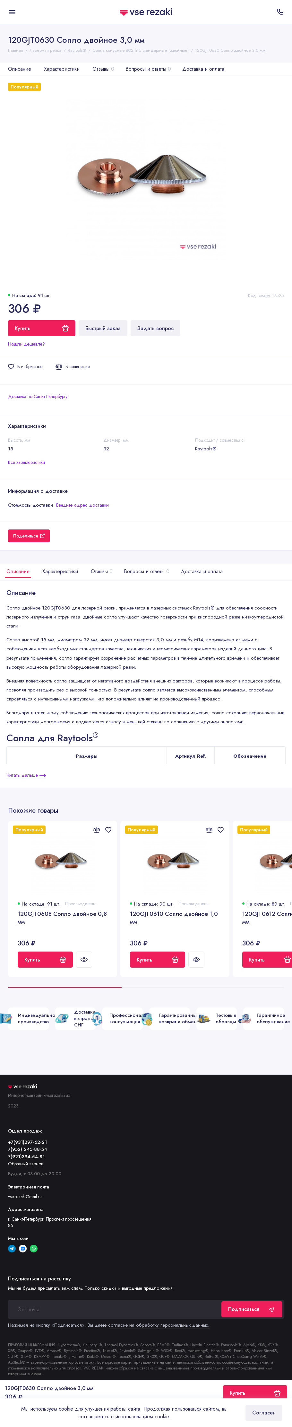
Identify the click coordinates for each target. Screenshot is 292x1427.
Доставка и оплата (203, 69)
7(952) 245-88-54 (27, 1149)
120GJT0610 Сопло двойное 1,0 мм (174, 918)
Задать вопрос (155, 328)
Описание (19, 69)
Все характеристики (26, 462)
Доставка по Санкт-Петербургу (37, 396)
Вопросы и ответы (148, 69)
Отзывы (103, 69)
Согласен (264, 1412)
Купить (45, 959)
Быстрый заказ (103, 328)
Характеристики (62, 69)
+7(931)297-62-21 (27, 1142)
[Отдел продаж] (280, 12)
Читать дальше (26, 775)
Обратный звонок (25, 1164)
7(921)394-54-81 (26, 1156)
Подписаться (252, 1309)
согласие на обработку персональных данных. (158, 1325)
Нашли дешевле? (26, 344)
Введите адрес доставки (82, 505)
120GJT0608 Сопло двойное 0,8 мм (62, 918)
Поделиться (29, 536)
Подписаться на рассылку (39, 1278)
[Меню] (12, 12)
